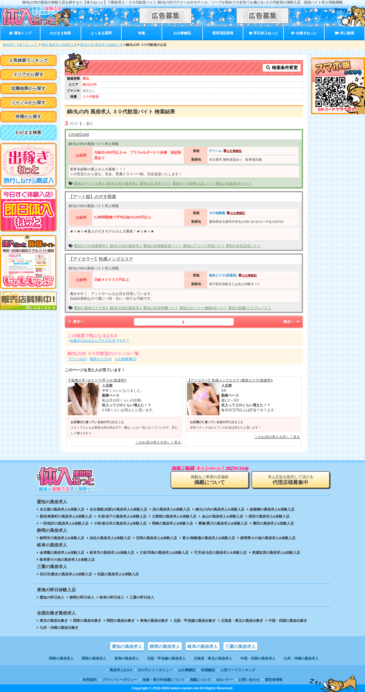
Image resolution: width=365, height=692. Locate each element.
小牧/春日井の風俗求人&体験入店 (120, 523)
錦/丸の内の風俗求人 (122, 183)
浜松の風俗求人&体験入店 (110, 538)
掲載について (200, 680)
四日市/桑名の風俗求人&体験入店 (66, 574)
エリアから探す (28, 74)
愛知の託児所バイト (155, 183)
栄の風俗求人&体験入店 (171, 509)
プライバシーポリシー (119, 680)
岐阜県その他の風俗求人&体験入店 (67, 560)
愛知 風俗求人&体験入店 (59, 45)
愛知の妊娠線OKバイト (233, 183)
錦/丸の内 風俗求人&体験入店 (101, 45)
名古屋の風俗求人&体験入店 (62, 509)
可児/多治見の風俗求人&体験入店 (220, 553)
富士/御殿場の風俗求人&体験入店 (208, 538)
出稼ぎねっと (304, 33)
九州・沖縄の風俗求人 (301, 658)
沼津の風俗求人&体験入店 (156, 538)
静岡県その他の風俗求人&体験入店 (267, 538)
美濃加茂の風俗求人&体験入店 (276, 553)
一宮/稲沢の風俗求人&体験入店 (64, 523)
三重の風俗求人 (240, 646)
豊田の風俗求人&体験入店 (273, 523)
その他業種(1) (126, 359)
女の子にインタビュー (155, 670)
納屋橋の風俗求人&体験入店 (272, 509)
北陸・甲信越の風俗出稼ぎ (194, 621)
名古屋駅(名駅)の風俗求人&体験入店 (118, 509)
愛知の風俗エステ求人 (91, 308)
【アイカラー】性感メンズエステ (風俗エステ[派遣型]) (230, 380)
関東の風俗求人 (61, 658)
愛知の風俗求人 (127, 646)
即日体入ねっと (263, 33)
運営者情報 (273, 680)
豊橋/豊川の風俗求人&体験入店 (222, 523)
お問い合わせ (249, 680)
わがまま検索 (60, 33)
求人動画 (344, 33)
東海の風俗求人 (126, 658)
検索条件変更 (281, 67)
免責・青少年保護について (163, 680)
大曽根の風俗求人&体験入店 (174, 516)
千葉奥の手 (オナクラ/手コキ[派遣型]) (97, 380)
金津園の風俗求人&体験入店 (62, 553)
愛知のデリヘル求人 (89, 183)
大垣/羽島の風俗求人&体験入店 (164, 553)
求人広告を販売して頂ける (290, 480)
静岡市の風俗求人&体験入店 (62, 538)
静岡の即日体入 (82, 597)
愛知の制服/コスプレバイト (249, 308)
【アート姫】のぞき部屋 (92, 196)
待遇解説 (208, 670)
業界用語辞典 (222, 33)
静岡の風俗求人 (165, 646)
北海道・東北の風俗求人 (213, 658)
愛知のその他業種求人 (91, 246)
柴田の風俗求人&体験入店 (268, 516)
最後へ (292, 322)
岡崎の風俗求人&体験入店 (172, 523)
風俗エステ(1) (101, 359)
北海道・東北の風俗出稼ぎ (242, 621)
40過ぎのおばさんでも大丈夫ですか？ (99, 341)
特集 (141, 33)
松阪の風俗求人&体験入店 (117, 574)
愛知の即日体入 (52, 597)
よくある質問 (101, 33)
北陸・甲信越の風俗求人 (166, 658)
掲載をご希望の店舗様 (209, 480)
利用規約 (90, 680)
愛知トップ (20, 33)
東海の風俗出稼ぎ (154, 621)
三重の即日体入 (141, 597)
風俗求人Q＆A (121, 670)
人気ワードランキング (237, 670)
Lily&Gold (79, 134)
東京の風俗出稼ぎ (54, 621)
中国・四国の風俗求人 (257, 658)
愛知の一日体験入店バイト (193, 183)
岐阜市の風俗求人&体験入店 (112, 553)
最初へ (75, 322)
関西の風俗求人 (94, 658)
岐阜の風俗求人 (202, 646)
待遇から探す (28, 116)
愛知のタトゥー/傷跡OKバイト (203, 308)
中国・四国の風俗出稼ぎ (287, 621)
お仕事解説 (182, 33)
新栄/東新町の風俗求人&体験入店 (66, 516)
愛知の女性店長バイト (243, 246)
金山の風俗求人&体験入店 (222, 516)
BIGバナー (224, 680)
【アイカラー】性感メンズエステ (101, 259)
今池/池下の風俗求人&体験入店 (121, 516)
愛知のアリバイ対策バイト (204, 246)
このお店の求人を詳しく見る (158, 442)
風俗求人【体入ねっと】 (20, 45)
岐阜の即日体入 (112, 597)
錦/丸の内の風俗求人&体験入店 (219, 509)
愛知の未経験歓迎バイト (162, 246)
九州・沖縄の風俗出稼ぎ (59, 628)
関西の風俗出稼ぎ (121, 621)
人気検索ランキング (28, 60)
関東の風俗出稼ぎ (87, 621)
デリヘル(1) (78, 359)
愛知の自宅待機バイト (160, 308)
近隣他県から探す (28, 88)
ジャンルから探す (28, 102)
